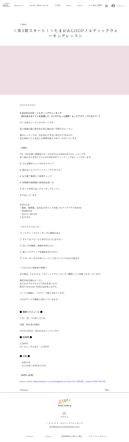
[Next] (102, 390)
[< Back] (28, 24)
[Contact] (29, 436)
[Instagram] (64, 414)
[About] (48, 436)
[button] (19, 5)
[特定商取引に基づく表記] (71, 436)
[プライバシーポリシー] (97, 436)
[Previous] (28, 390)
